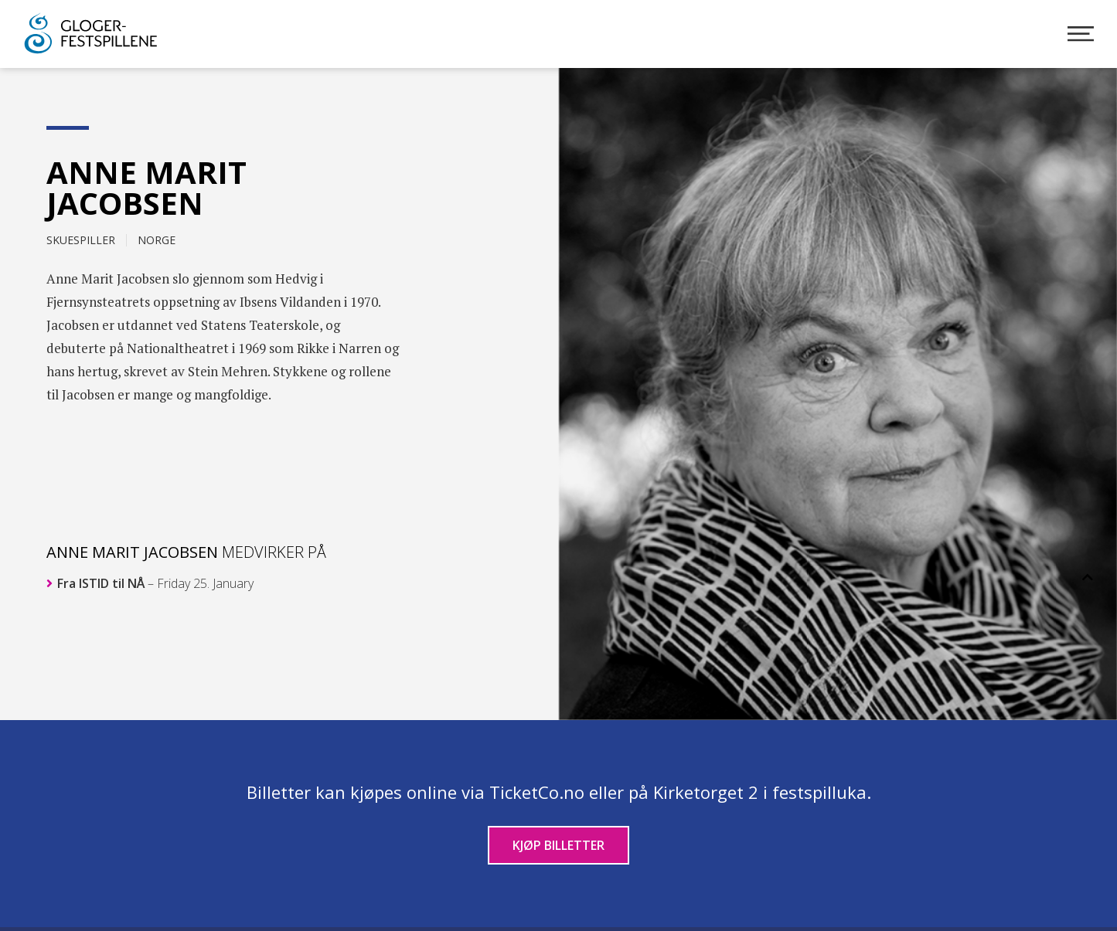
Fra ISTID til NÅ (150, 583)
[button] (1087, 577)
